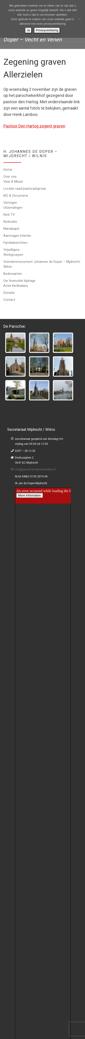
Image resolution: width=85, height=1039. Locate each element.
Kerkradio (10, 221)
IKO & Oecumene (15, 195)
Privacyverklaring (47, 30)
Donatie (9, 292)
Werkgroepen (13, 254)
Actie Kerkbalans (15, 285)
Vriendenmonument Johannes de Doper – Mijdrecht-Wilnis (42, 264)
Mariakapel (11, 228)
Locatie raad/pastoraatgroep (24, 188)
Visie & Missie (13, 181)
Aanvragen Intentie (17, 235)
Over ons (10, 176)
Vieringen (10, 202)
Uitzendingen (12, 207)
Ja (28, 30)
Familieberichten (15, 242)
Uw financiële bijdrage (19, 280)
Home (7, 169)
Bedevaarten (12, 273)
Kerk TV (9, 214)
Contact (9, 300)
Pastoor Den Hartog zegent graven (34, 126)
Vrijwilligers (11, 249)
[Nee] (79, 19)
